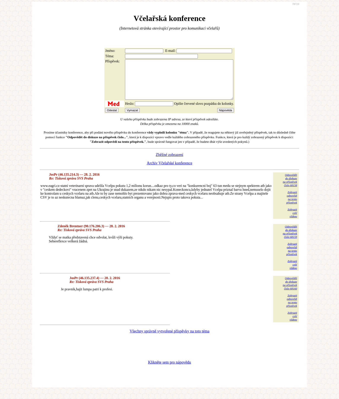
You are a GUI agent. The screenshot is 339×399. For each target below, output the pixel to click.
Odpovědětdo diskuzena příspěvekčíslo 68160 (290, 291)
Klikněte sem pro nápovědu (169, 370)
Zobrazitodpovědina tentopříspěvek (291, 205)
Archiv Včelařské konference (169, 171)
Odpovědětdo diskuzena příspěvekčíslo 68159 (290, 239)
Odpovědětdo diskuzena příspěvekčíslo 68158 (290, 188)
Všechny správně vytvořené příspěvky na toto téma (169, 339)
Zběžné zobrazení (169, 162)
